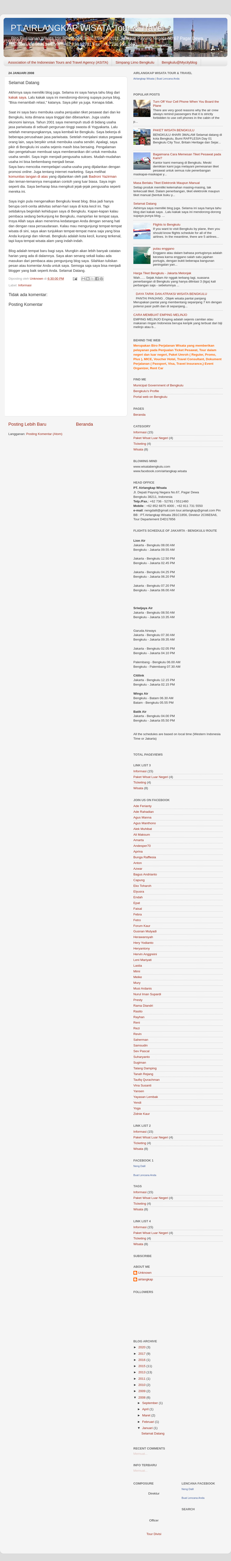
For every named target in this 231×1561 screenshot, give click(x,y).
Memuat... (140, 1453)
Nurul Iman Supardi (147, 994)
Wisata (138, 449)
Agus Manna (142, 817)
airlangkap (145, 1279)
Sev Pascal (141, 1051)
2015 (142, 1366)
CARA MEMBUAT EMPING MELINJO (160, 315)
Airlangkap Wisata (144, 78)
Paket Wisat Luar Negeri (150, 438)
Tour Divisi (153, 1534)
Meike (137, 977)
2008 (142, 1397)
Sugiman (139, 1062)
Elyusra (138, 891)
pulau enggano (163, 248)
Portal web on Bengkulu (150, 397)
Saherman (140, 1039)
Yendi (137, 1102)
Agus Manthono (144, 823)
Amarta (138, 840)
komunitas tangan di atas (28, 176)
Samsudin (140, 1045)
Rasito (137, 1011)
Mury (137, 983)
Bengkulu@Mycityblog (179, 62)
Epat (136, 903)
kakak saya (17, 97)
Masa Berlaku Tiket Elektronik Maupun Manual (166, 183)
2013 (142, 1372)
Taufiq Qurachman (146, 1079)
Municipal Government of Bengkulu (158, 385)
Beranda (84, 424)
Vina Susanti (142, 1085)
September (150, 1403)
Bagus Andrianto (145, 874)
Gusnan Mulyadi (145, 931)
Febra (137, 914)
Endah (138, 897)
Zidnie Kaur (141, 1114)
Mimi (136, 971)
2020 (142, 1347)
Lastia (137, 965)
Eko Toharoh (142, 886)
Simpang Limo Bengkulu (135, 62)
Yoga (137, 1108)
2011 (142, 1378)
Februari (148, 1422)
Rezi (136, 1028)
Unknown (144, 1272)
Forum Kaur (141, 926)
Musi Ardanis (142, 988)
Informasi (25, 285)
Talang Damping (145, 1068)
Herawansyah (143, 937)
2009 (142, 1391)
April (146, 1409)
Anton (137, 863)
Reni (136, 1022)
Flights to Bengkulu (166, 224)
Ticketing (139, 443)
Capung (139, 880)
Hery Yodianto (143, 943)
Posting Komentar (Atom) (44, 434)
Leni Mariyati (142, 960)
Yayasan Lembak (145, 1097)
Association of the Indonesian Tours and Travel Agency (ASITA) (58, 62)
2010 (142, 1385)
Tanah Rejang (143, 1074)
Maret (146, 1415)
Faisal (137, 908)
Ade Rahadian (143, 811)
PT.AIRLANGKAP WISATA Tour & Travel (87, 28)
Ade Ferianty (142, 806)
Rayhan (139, 1017)
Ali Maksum (141, 834)
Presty (137, 1000)
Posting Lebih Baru (27, 424)
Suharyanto (141, 1057)
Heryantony (141, 948)
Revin (137, 1034)
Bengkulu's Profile (146, 391)
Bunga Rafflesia (144, 857)
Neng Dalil (139, 1166)
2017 (142, 1353)
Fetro (137, 920)
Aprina (138, 851)
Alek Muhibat (142, 829)
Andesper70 (142, 846)
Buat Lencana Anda (168, 78)
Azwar (137, 868)
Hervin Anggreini (145, 954)
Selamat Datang (144, 203)
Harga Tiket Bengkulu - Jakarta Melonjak (162, 273)
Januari (148, 1428)
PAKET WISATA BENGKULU (173, 130)
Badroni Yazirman (103, 176)
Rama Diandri (143, 1005)
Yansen (138, 1091)
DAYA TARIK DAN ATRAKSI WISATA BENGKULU (171, 294)
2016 (142, 1360)
